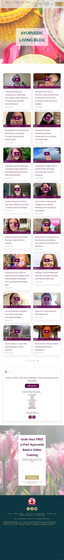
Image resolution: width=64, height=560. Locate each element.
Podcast (17, 2)
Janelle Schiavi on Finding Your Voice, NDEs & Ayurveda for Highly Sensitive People (17, 220)
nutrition (32, 428)
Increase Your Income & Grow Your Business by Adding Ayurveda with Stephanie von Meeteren (46, 258)
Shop (12, 2)
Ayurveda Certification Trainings (46, 4)
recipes (32, 431)
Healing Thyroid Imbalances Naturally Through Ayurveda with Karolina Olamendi (46, 295)
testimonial (32, 433)
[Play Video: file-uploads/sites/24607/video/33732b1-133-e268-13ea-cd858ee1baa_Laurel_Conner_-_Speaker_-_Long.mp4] (17, 318)
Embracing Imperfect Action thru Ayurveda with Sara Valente (17, 256)
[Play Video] (4, 85)
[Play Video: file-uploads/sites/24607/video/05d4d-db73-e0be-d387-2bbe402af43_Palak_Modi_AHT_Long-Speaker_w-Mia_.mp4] (47, 121)
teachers (32, 432)
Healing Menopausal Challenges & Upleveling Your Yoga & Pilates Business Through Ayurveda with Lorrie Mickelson (16, 98)
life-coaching (32, 425)
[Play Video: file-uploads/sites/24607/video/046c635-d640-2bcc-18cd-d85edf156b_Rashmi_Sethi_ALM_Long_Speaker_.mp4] (17, 121)
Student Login (52, 546)
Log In (52, 4)
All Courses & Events (34, 4)
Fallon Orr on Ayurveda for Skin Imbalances (45, 333)
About (40, 4)
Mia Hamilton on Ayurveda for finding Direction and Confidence (46, 371)
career (32, 421)
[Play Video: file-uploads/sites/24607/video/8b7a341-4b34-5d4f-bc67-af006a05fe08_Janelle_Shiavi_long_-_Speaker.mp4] (17, 203)
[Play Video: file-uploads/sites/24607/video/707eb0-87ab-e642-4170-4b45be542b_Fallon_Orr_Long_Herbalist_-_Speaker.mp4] (47, 318)
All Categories (32, 420)
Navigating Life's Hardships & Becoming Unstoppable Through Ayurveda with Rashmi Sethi (15, 141)
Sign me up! (32, 411)
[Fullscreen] (29, 85)
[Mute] (22, 85)
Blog (22, 2)
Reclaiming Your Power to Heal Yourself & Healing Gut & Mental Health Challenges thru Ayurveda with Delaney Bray (17, 297)
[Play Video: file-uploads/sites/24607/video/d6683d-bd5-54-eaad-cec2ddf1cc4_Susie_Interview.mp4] (17, 356)
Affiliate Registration (26, 547)
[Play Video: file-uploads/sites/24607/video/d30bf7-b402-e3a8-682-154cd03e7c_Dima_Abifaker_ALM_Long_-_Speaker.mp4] (47, 77)
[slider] (16, 85)
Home (9, 546)
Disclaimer (41, 546)
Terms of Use (30, 546)
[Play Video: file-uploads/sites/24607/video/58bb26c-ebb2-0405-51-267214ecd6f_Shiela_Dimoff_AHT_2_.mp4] (17, 162)
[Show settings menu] (26, 85)
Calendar (28, 2)
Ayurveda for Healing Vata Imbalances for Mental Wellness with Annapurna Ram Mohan (46, 220)
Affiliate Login (40, 547)
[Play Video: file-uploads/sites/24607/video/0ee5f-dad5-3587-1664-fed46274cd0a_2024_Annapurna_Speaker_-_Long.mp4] (47, 203)
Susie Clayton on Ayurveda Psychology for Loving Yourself (16, 371)
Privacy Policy (19, 546)
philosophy (32, 429)
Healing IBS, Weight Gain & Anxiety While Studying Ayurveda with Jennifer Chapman (46, 180)
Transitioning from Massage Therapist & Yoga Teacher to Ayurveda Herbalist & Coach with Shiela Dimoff (16, 182)
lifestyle (32, 427)
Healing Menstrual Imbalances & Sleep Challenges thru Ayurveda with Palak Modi (47, 139)
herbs (32, 424)
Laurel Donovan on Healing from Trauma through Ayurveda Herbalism (15, 336)
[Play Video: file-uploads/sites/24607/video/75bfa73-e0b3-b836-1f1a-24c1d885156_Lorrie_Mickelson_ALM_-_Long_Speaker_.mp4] (17, 77)
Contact (7, 2)
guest (32, 423)
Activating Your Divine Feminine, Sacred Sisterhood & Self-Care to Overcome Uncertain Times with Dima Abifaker (46, 96)
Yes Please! (32, 509)
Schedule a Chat (59, 4)
